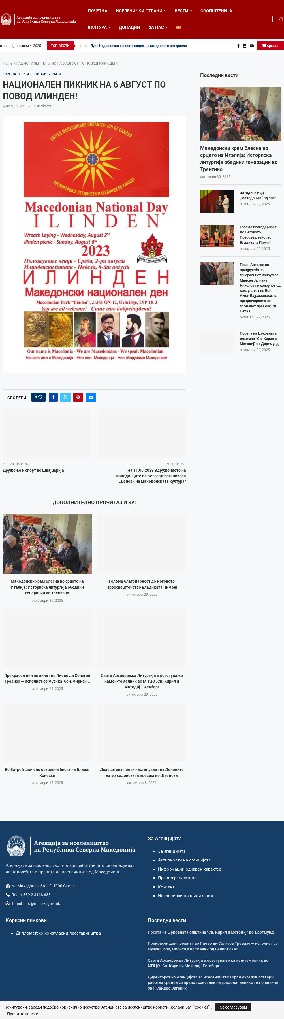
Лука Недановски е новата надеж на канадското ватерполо (139, 46)
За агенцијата (171, 851)
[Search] (281, 19)
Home (7, 63)
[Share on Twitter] (65, 397)
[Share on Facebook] (53, 397)
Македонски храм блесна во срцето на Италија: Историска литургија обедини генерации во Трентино (47, 587)
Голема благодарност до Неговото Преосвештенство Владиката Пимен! (258, 235)
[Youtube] (251, 46)
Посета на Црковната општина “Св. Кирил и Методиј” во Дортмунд (259, 338)
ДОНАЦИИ (129, 27)
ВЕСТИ (181, 11)
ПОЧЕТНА (97, 11)
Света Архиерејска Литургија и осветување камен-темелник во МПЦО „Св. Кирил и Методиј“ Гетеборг (142, 681)
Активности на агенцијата (184, 860)
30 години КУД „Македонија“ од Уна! (258, 195)
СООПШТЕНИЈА (216, 11)
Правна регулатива (177, 877)
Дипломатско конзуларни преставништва (58, 933)
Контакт (166, 887)
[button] (80, 45)
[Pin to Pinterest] (78, 397)
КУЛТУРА (97, 27)
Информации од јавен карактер (189, 869)
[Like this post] (40, 397)
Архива (270, 46)
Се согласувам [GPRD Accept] (233, 1007)
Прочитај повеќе (22, 1014)
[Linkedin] (245, 46)
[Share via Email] (91, 397)
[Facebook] (238, 46)
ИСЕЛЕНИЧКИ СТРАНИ (139, 11)
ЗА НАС (156, 27)
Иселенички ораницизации (185, 895)
